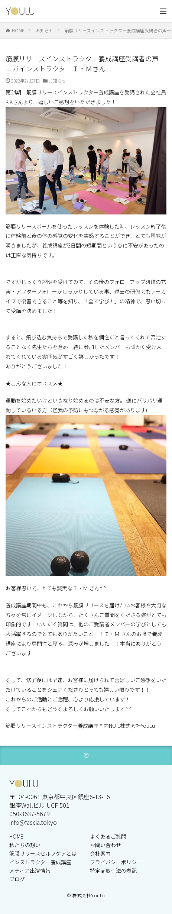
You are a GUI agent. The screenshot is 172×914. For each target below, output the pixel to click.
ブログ (17, 879)
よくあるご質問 (108, 836)
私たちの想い (24, 845)
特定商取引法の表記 (113, 870)
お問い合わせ (105, 845)
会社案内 (100, 853)
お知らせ (44, 30)
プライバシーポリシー (116, 862)
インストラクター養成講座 (40, 862)
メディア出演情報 (30, 870)
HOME (18, 30)
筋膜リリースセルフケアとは (43, 853)
